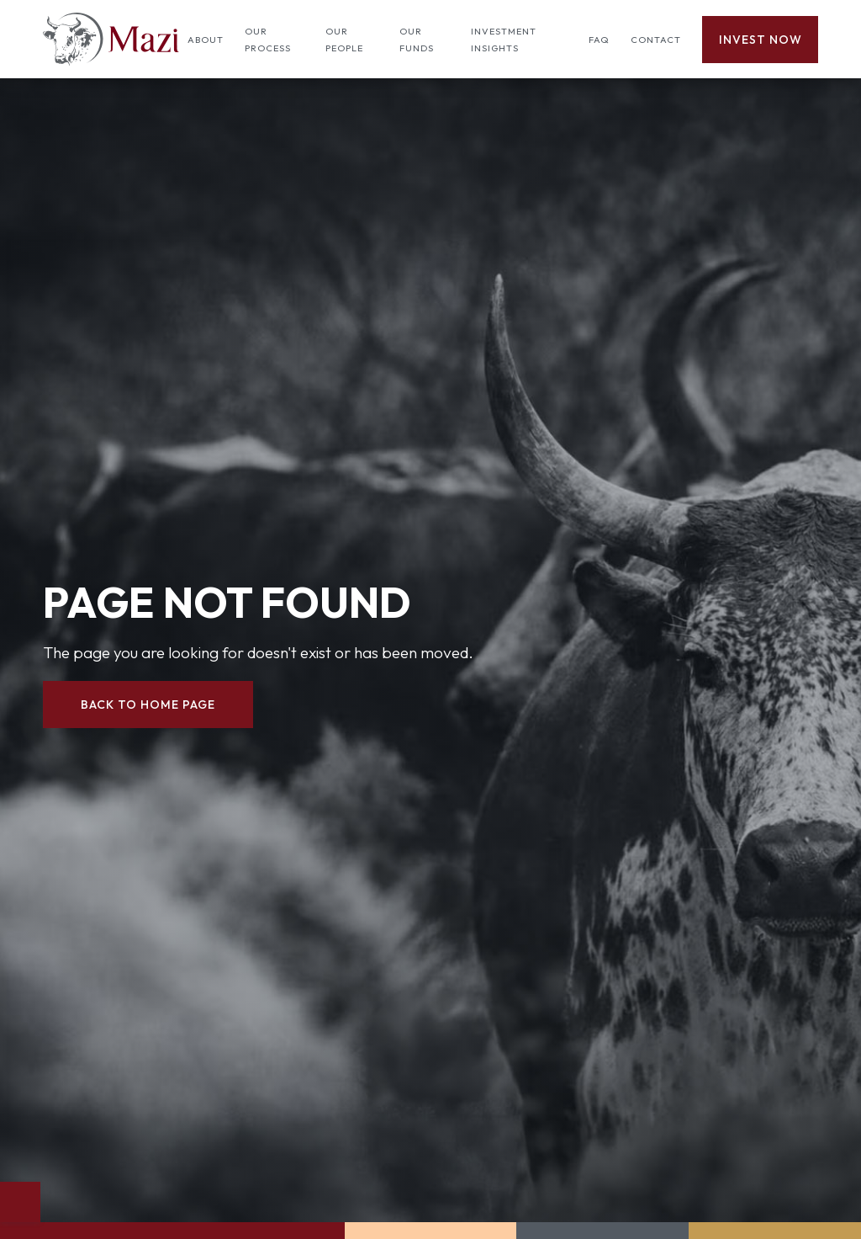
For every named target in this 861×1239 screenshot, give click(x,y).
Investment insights (503, 39)
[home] (111, 39)
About (206, 39)
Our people (344, 39)
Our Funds (416, 39)
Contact (656, 39)
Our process (268, 39)
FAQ (599, 39)
